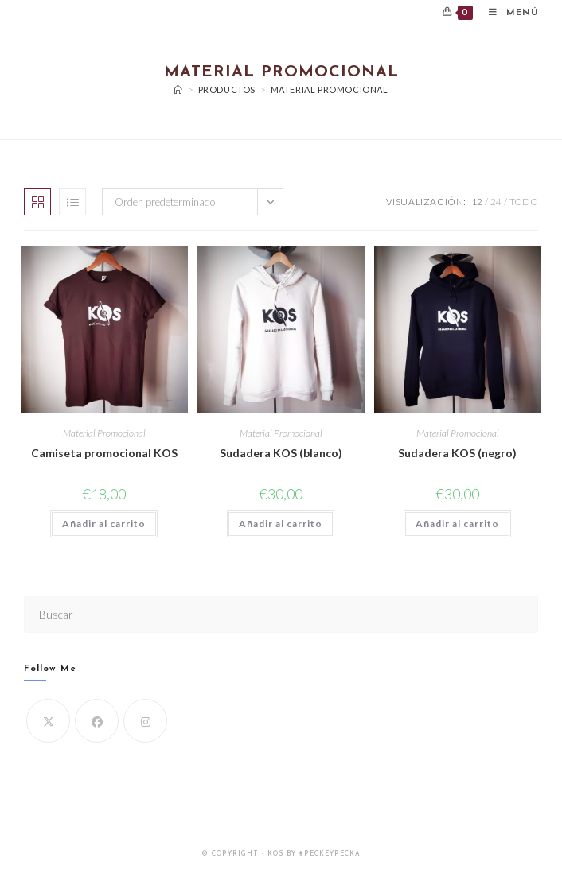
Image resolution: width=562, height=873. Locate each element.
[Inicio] (178, 89)
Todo (523, 202)
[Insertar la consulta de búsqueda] (281, 614)
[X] (48, 721)
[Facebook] (97, 721)
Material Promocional (329, 89)
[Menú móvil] (507, 13)
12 (476, 202)
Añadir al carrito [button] (104, 524)
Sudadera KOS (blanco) (281, 453)
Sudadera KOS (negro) (457, 453)
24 (496, 202)
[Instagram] (145, 721)
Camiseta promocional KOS (104, 453)
